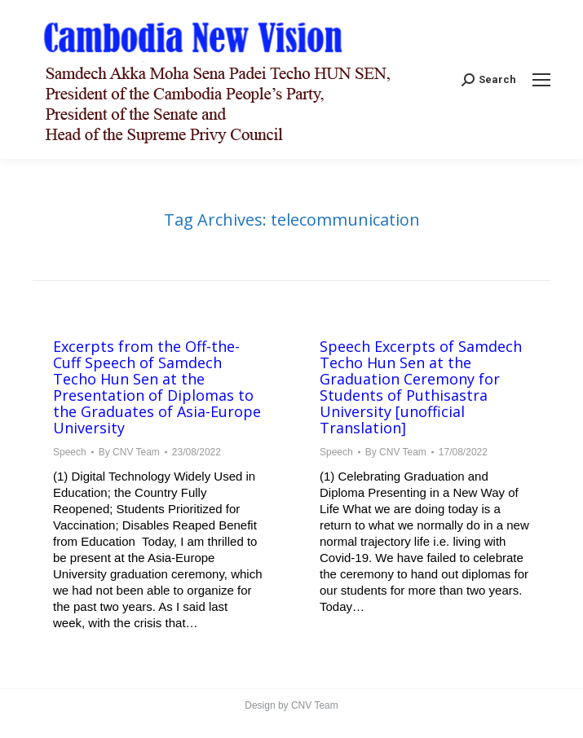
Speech (69, 452)
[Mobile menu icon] (541, 80)
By (129, 452)
